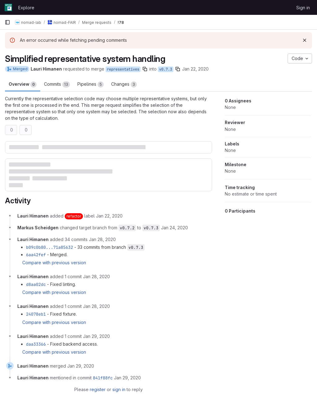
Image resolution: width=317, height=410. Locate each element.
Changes (124, 84)
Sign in (303, 7)
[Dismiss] (304, 40)
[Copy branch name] (145, 69)
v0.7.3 (165, 69)
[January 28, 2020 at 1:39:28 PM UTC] (96, 306)
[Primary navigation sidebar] (7, 22)
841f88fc (103, 378)
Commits (57, 84)
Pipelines (90, 84)
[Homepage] (8, 7)
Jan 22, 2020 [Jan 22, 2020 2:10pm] (195, 68)
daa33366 (36, 344)
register (98, 389)
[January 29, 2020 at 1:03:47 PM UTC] (80, 366)
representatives (123, 69)
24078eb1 (36, 314)
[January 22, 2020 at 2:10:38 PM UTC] (109, 215)
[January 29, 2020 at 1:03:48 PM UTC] (127, 377)
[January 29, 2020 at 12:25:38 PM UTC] (96, 336)
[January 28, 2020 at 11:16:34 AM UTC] (96, 276)
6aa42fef (36, 254)
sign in (118, 389)
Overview (23, 84)
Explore (26, 7)
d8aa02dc (36, 284)
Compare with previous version (54, 262)
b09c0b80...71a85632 (49, 247)
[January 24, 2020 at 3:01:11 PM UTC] (174, 227)
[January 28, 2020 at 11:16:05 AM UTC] (102, 239)
